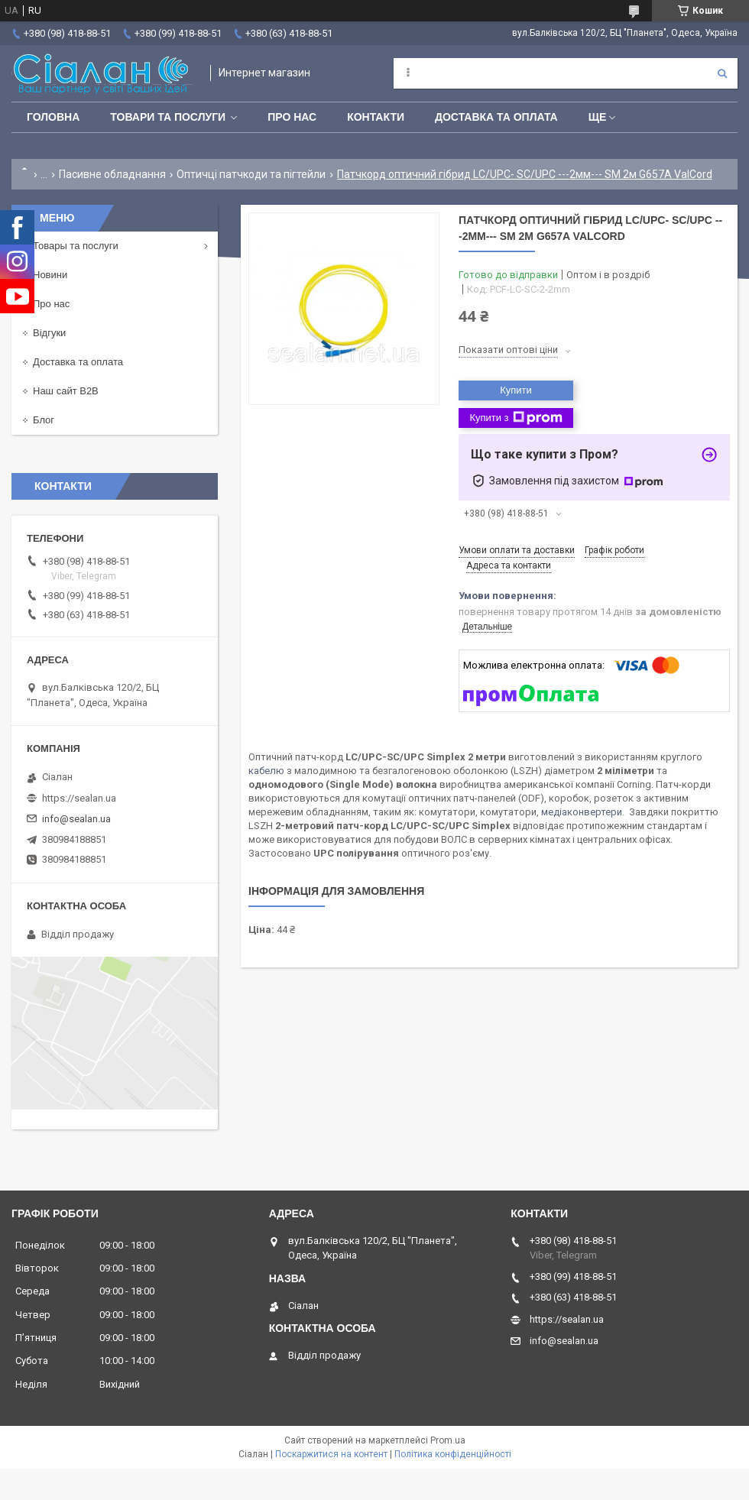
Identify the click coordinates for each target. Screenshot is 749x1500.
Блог (43, 420)
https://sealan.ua (79, 798)
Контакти (375, 117)
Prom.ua (447, 1440)
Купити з (515, 418)
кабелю (266, 770)
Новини (50, 274)
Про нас (292, 117)
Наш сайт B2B (66, 391)
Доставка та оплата (496, 117)
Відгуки (49, 333)
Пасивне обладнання (112, 174)
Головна (53, 117)
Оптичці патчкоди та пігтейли (251, 174)
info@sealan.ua (76, 819)
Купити (516, 390)
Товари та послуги (167, 117)
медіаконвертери (581, 812)
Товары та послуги (75, 245)
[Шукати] (722, 73)
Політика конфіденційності (452, 1454)
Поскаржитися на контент (331, 1454)
